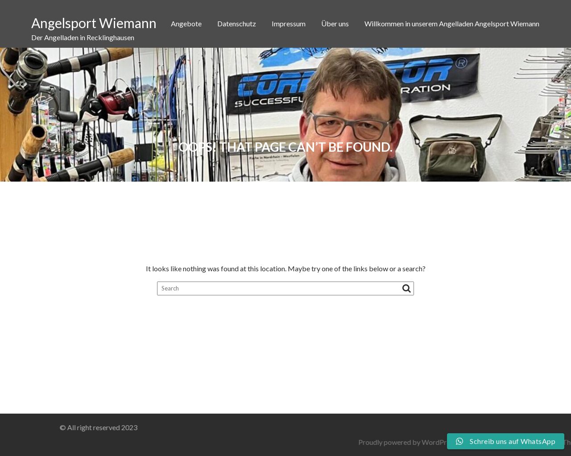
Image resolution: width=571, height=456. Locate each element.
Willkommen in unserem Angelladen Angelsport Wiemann (451, 23)
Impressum (289, 23)
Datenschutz (236, 23)
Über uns (335, 23)
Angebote (186, 23)
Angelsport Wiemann (94, 23)
